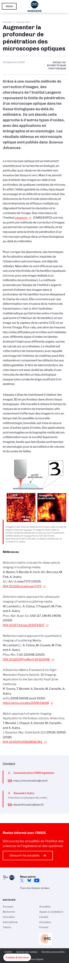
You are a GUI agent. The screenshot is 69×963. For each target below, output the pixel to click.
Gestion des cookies (26, 951)
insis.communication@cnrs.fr (30, 780)
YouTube (36, 880)
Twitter (22, 880)
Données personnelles (53, 951)
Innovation (9, 916)
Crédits (8, 951)
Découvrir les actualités (25, 855)
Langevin (21, 217)
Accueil (7, 21)
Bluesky (29, 880)
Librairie (43, 916)
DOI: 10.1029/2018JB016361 (23, 742)
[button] (17, 957)
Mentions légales (34, 959)
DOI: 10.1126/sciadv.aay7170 (22, 586)
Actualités (23, 21)
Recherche (9, 911)
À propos (8, 906)
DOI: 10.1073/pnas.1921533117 (24, 625)
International (10, 922)
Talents (7, 927)
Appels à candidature (51, 911)
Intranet (43, 927)
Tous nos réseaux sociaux (34, 887)
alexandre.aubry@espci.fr (28, 804)
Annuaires (45, 922)
